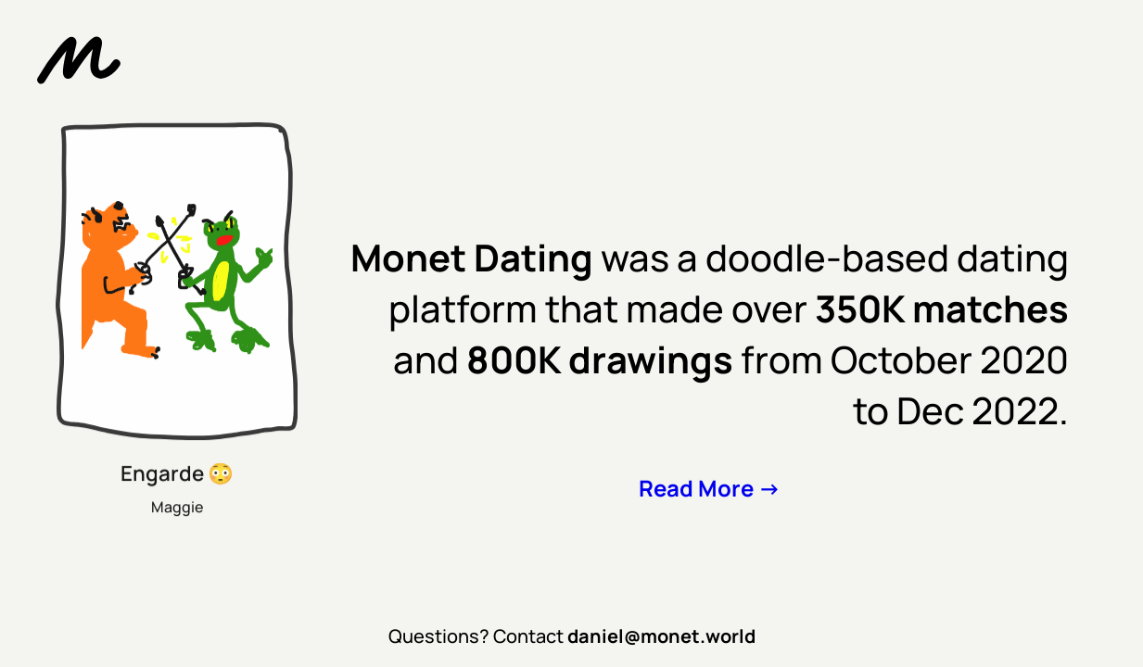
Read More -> (710, 487)
